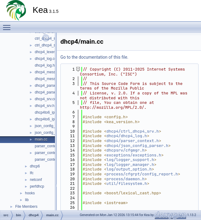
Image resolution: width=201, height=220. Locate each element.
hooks (30, 193)
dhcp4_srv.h (44, 106)
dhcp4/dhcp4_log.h (126, 135)
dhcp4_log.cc (45, 59)
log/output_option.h (129, 169)
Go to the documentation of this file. (94, 57)
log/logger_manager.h (130, 164)
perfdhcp (37, 186)
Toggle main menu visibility (8, 25)
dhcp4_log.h (45, 65)
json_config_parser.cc (52, 126)
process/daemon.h (125, 179)
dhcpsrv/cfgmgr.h (125, 150)
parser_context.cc (49, 146)
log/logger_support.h (130, 159)
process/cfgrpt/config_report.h (142, 174)
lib (27, 200)
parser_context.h (48, 153)
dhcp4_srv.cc (45, 99)
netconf (36, 180)
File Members (26, 206)
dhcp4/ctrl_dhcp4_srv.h (132, 131)
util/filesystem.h (126, 183)
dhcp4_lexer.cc (47, 52)
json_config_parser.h (52, 132)
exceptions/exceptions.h (133, 155)
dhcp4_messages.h (50, 79)
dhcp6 (35, 166)
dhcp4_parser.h (47, 92)
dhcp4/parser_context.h (132, 140)
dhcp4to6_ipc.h (47, 119)
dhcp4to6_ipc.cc (48, 112)
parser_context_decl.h (53, 159)
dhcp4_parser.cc (48, 85)
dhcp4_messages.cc (51, 72)
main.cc (41, 139)
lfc (32, 173)
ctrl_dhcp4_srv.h (48, 45)
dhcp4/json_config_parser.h (137, 145)
